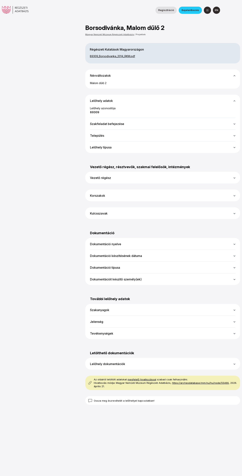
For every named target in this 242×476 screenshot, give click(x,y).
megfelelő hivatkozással (142, 379)
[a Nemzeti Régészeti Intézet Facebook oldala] (227, 10)
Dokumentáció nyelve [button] (105, 244)
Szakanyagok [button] (99, 310)
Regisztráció (166, 10)
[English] (216, 10)
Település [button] (97, 135)
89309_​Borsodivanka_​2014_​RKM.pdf (112, 56)
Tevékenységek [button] (101, 333)
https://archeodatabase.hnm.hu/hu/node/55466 (200, 382)
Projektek (141, 34)
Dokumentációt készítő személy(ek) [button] (116, 279)
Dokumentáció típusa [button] (105, 267)
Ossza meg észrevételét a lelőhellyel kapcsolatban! (124, 400)
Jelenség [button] (96, 322)
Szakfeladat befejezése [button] (107, 124)
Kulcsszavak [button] (99, 213)
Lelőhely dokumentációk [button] (107, 364)
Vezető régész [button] (100, 178)
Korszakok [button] (97, 195)
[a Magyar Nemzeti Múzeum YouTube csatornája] (236, 10)
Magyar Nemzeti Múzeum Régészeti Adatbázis (109, 34)
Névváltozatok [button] (100, 75)
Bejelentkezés (190, 10)
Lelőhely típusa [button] (101, 147)
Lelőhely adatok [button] (101, 101)
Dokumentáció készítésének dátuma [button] (116, 256)
